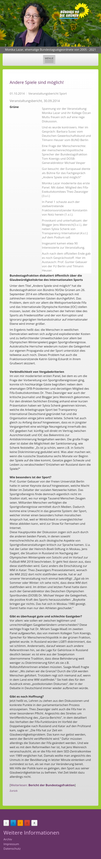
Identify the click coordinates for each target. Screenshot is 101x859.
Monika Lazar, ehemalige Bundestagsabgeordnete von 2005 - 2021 (50, 49)
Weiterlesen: (43, 785)
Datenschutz (12, 848)
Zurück (14, 790)
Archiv (8, 839)
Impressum (11, 844)
